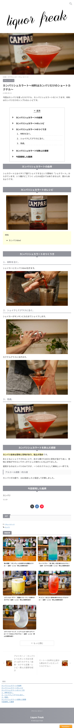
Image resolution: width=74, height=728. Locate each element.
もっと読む (38, 647)
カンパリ (7, 527)
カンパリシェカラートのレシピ (30, 123)
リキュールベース (10, 524)
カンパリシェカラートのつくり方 (31, 129)
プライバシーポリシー (37, 715)
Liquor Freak (37, 721)
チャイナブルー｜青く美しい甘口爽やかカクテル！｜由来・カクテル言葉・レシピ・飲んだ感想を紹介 (54, 565)
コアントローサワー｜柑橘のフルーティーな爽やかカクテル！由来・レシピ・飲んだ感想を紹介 (19, 602)
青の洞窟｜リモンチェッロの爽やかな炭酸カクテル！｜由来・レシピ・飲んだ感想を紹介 (19, 564)
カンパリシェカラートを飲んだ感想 (32, 150)
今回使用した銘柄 (24, 156)
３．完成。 (21, 143)
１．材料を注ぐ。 (24, 133)
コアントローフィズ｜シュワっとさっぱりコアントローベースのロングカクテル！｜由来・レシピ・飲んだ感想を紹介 (19, 638)
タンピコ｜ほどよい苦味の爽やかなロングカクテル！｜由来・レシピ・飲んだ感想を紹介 (54, 601)
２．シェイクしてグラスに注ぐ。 (30, 138)
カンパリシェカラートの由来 (29, 117)
